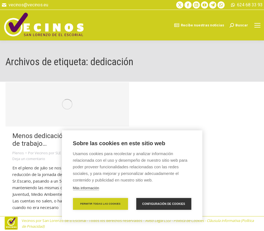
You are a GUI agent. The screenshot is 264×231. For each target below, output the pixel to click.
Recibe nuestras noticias (199, 25)
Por (44, 152)
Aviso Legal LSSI (158, 220)
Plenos (18, 152)
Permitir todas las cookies (100, 203)
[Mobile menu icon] (257, 25)
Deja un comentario (28, 158)
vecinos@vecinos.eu (24, 5)
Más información (86, 188)
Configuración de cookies (163, 203)
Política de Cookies (188, 220)
